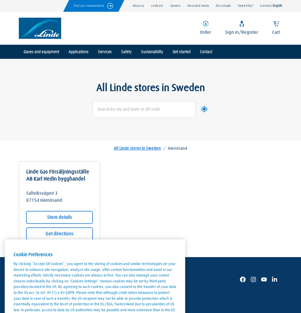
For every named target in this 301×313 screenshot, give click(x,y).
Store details (59, 217)
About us (138, 5)
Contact (206, 52)
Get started (181, 52)
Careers (175, 5)
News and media (198, 5)
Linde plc (157, 5)
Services (105, 52)
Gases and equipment (41, 52)
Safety (126, 52)
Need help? (245, 5)
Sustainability (152, 52)
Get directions (59, 234)
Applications (78, 52)
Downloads (223, 5)
